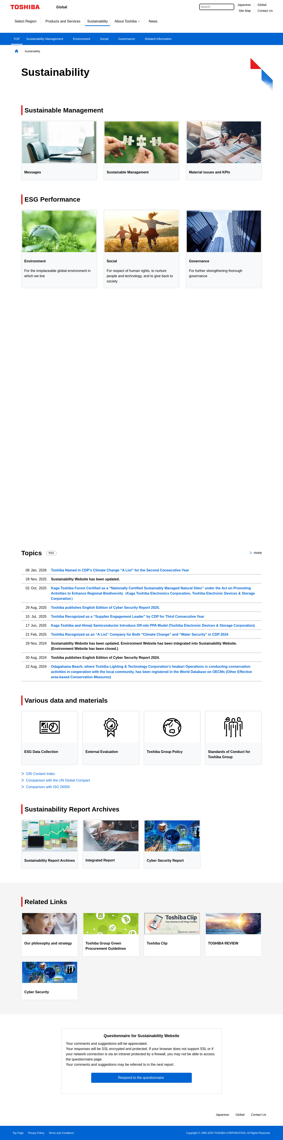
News (153, 21)
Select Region (26, 21)
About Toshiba (127, 21)
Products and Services (62, 21)
